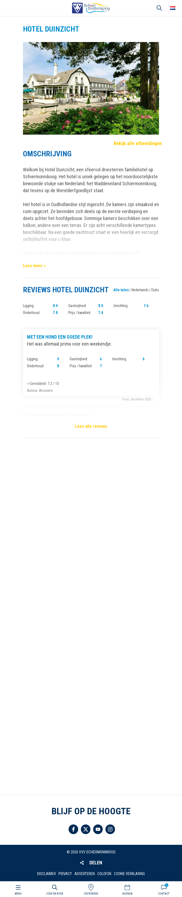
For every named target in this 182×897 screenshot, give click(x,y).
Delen (95, 862)
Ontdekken (91, 893)
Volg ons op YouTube (98, 829)
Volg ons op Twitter (85, 829)
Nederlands (140, 290)
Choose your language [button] (172, 8)
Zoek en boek (54, 893)
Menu (18, 893)
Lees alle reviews (91, 426)
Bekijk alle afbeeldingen (138, 143)
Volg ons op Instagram (110, 829)
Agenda (127, 893)
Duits (155, 290)
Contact (163, 893)
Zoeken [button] (159, 8)
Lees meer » (34, 265)
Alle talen (121, 290)
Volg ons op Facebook (73, 829)
